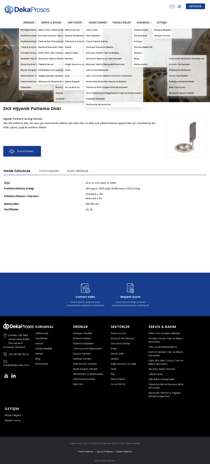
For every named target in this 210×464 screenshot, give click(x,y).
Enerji (114, 348)
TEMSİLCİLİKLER (121, 22)
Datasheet (21, 151)
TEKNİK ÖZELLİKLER (16, 171)
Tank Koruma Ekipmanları (87, 348)
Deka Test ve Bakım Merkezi (164, 333)
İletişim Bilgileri (13, 415)
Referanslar (41, 363)
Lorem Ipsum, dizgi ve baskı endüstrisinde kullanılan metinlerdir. (85, 294)
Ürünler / (23, 45)
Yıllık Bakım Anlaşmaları (162, 379)
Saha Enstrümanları (84, 379)
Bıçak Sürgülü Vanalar (85, 369)
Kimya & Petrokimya (122, 338)
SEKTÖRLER (75, 22)
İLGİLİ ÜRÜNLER (78, 171)
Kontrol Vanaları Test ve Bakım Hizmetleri (166, 353)
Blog (37, 358)
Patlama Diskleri (82, 338)
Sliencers (78, 384)
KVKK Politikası (85, 451)
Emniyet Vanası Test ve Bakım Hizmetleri (166, 340)
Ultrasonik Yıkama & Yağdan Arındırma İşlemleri (165, 394)
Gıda (113, 369)
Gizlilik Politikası (124, 451)
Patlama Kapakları (83, 343)
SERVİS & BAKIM (51, 22)
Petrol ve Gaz (118, 333)
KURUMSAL (143, 22)
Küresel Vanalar (82, 353)
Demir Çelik (117, 353)
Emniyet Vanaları (82, 333)
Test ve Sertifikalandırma (163, 347)
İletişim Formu (13, 420)
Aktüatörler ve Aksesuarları (88, 374)
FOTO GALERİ (49, 171)
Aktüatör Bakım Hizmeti (162, 369)
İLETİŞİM (161, 22)
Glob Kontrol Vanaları (85, 363)
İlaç (113, 374)
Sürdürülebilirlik (43, 348)
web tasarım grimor (105, 460)
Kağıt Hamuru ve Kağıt (123, 363)
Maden (115, 358)
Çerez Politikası (105, 451)
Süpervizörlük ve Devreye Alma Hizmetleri (166, 386)
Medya (39, 353)
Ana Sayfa (10, 45)
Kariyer (39, 343)
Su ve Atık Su (118, 384)
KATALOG (195, 6)
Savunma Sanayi (120, 343)
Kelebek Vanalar (82, 358)
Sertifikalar (41, 338)
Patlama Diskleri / (37, 45)
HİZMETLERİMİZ (98, 22)
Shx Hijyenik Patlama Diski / (61, 45)
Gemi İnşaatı (118, 379)
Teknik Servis (156, 374)
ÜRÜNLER (28, 22)
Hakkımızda (41, 333)
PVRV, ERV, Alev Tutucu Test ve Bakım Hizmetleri (166, 362)
